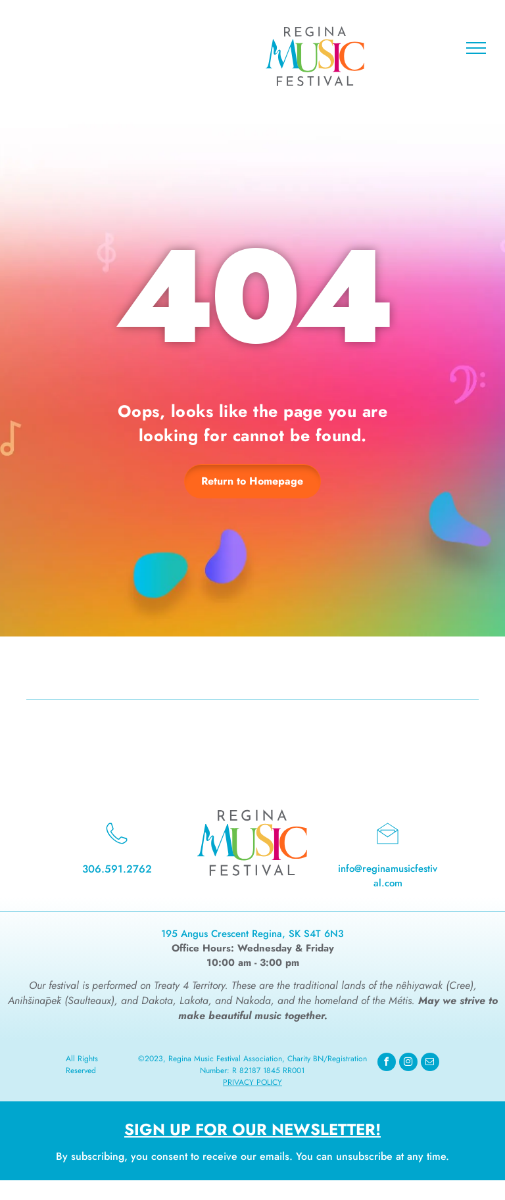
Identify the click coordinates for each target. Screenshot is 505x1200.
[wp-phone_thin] (116, 847)
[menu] (476, 48)
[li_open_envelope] (387, 847)
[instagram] (408, 1063)
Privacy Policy (252, 1082)
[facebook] (386, 1063)
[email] (430, 1063)
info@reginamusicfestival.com (387, 875)
